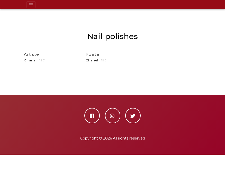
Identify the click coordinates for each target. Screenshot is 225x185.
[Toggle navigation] (31, 4)
